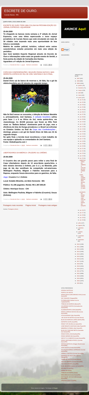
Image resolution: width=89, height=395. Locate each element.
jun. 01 (82, 99)
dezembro (81, 239)
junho (80, 97)
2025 (78, 280)
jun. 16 (82, 136)
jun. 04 (82, 107)
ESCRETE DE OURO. (20, 11)
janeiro (80, 85)
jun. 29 (82, 217)
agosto (80, 225)
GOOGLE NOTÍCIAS (67, 290)
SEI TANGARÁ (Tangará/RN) (69, 298)
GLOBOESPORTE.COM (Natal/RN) (71, 309)
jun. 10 (82, 121)
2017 (78, 261)
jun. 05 (82, 109)
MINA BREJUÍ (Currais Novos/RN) (70, 375)
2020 (78, 268)
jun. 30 (82, 220)
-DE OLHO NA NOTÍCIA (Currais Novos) (72, 317)
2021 (78, 271)
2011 (78, 246)
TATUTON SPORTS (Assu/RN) (70, 364)
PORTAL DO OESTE (67, 292)
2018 (78, 263)
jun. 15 (82, 134)
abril (79, 92)
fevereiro (81, 88)
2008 (78, 81)
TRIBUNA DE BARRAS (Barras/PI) (71, 304)
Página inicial (30, 205)
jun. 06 (82, 112)
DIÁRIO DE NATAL (66, 370)
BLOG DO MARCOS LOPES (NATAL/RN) (72, 319)
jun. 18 (82, 141)
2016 (78, 259)
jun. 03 (82, 104)
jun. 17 (82, 138)
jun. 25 (82, 158)
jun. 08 (82, 117)
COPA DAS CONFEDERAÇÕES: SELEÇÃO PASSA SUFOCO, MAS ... (82, 182)
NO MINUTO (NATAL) (67, 368)
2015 (78, 256)
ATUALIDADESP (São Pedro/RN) (70, 315)
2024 (78, 278)
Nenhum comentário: (32, 65)
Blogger (55, 388)
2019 (78, 266)
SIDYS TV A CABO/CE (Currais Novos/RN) (73, 338)
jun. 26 (82, 210)
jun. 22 (82, 151)
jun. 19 (82, 143)
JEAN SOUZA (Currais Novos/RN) (70, 347)
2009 (78, 83)
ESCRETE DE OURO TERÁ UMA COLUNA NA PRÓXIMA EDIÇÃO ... (82, 199)
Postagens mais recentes (13, 205)
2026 (78, 283)
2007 (78, 78)
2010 (78, 244)
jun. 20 (82, 146)
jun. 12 (82, 126)
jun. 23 (82, 153)
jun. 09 (82, 119)
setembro (81, 228)
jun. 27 (82, 212)
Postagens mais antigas (47, 205)
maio (79, 95)
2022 (78, 273)
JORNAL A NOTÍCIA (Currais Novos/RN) (72, 353)
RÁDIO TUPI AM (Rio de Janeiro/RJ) (71, 324)
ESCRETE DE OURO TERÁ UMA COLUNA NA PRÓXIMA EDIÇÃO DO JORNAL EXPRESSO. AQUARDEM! (29, 26)
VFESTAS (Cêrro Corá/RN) (68, 380)
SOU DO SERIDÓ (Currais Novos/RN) (72, 361)
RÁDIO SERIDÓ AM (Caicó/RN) (70, 336)
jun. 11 (82, 124)
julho (79, 223)
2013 (78, 251)
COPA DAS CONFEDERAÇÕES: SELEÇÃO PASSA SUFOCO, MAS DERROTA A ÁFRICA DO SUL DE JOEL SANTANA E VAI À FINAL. (28, 73)
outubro (80, 231)
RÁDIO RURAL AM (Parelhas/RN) (70, 334)
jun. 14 (82, 131)
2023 (78, 276)
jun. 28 (82, 215)
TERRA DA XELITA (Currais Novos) (71, 359)
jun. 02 (82, 102)
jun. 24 (82, 156)
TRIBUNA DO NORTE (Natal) (69, 372)
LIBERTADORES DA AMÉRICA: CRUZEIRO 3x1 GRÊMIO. (25, 153)
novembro (81, 235)
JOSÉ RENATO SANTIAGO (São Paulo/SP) (73, 326)
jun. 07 (82, 114)
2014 (78, 254)
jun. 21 (82, 148)
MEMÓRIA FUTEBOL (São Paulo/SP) (71, 328)
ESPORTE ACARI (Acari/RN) (69, 322)
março (80, 90)
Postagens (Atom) (13, 209)
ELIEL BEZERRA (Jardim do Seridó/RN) (72, 366)
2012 (78, 249)
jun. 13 (82, 129)
